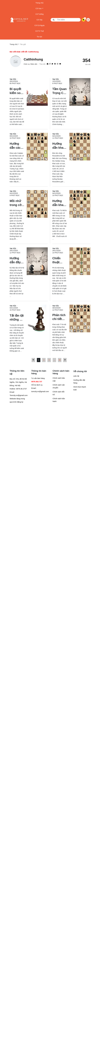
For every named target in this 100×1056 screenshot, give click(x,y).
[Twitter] (52, 64)
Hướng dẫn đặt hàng (79, 381)
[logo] (19, 19)
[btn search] (54, 19)
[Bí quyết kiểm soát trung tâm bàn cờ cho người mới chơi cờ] (17, 91)
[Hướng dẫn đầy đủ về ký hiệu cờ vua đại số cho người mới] (17, 260)
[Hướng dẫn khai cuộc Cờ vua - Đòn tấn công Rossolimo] (59, 146)
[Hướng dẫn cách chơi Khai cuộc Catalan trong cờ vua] (17, 146)
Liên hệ (76, 376)
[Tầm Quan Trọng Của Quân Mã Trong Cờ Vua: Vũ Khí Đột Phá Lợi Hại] (59, 91)
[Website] (47, 64)
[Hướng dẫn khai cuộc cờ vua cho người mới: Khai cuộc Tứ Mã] (59, 203)
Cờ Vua (39, 8)
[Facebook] (49, 64)
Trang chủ (40, 3)
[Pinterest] (55, 64)
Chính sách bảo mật (59, 379)
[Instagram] (57, 64)
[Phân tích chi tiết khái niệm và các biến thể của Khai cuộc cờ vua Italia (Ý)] (59, 317)
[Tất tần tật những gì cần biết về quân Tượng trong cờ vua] (17, 317)
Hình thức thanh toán (79, 388)
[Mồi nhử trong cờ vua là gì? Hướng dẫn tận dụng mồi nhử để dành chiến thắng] (17, 203)
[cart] (83, 20)
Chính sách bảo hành (59, 399)
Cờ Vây (39, 20)
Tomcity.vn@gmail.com (19, 395)
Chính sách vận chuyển (59, 386)
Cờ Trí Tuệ (39, 31)
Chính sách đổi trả (58, 393)
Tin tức (39, 37)
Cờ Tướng (39, 14)
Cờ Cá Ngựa (39, 25)
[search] (66, 20)
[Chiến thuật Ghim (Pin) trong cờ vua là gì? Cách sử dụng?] (59, 260)
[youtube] (60, 64)
